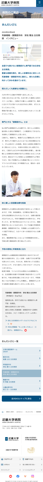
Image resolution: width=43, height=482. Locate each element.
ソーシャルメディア (29, 470)
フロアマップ (8, 459)
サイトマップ (5, 470)
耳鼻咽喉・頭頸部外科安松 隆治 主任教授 (11, 373)
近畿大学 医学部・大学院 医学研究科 (31, 438)
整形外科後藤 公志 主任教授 (10, 358)
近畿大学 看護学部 (12, 450)
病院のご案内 (10, 411)
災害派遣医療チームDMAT (10, 351)
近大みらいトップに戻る (21, 399)
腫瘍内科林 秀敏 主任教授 (9, 381)
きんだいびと (29, 411)
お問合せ (7, 464)
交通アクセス (29, 459)
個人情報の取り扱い (29, 464)
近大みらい (20, 411)
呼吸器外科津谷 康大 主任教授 (10, 366)
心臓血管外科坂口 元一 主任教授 (10, 388)
